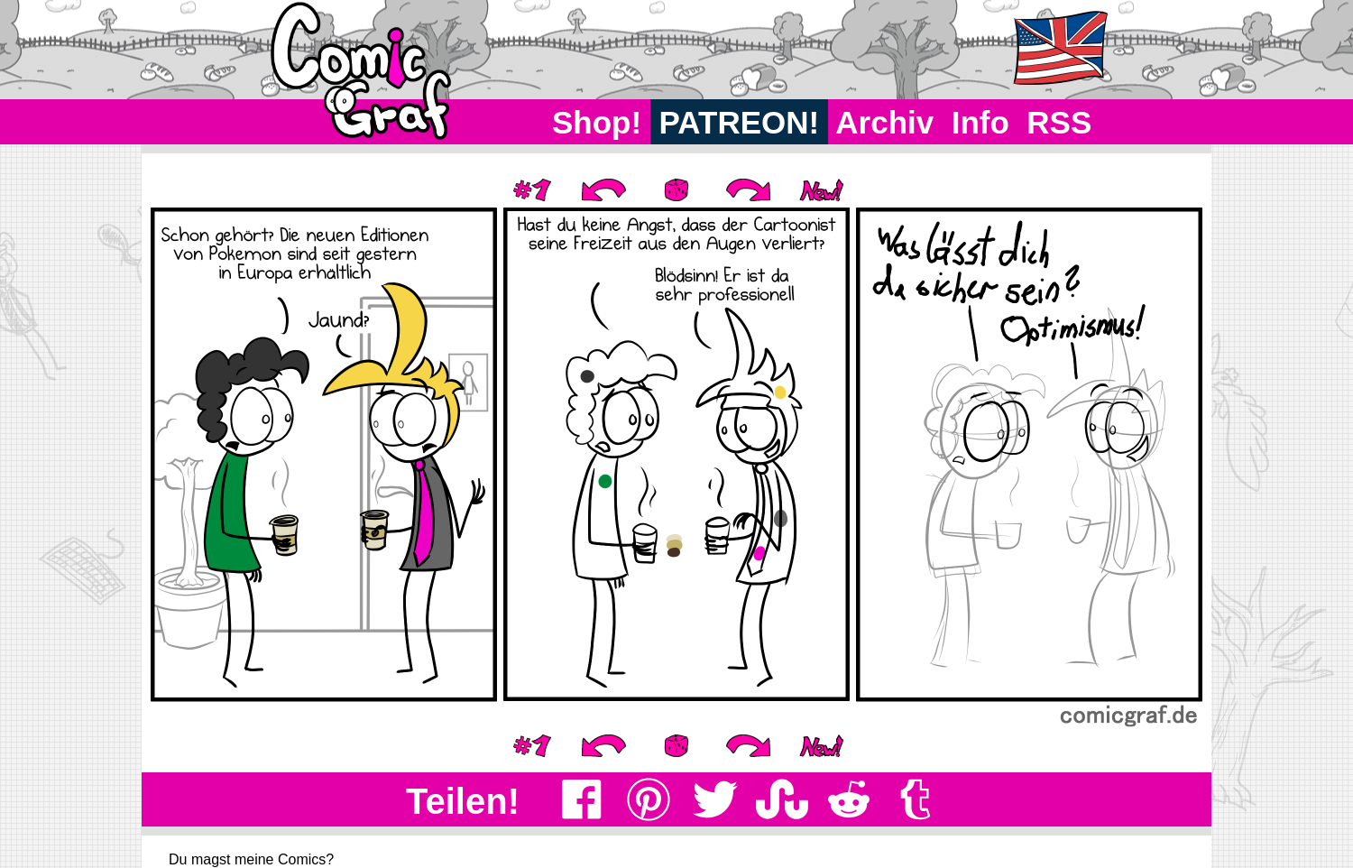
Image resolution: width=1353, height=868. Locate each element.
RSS (1059, 122)
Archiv (885, 122)
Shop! (596, 122)
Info (980, 122)
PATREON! (739, 122)
